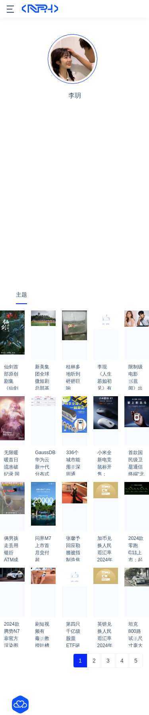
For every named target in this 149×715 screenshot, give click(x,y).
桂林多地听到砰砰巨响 (73, 369)
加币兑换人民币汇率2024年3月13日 (105, 541)
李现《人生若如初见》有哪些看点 (104, 369)
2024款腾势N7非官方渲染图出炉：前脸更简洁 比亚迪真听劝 (11, 626)
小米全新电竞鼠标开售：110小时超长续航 (104, 455)
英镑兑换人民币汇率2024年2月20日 (105, 626)
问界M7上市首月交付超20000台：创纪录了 (43, 541)
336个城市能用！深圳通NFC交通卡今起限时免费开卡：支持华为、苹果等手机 (73, 455)
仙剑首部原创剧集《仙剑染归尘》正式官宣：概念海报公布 (11, 369)
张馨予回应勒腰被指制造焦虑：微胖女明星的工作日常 (73, 541)
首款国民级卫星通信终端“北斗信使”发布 (136, 455)
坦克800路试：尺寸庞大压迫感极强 (135, 626)
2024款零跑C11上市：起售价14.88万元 (136, 541)
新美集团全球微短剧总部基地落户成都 (42, 369)
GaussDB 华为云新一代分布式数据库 (45, 455)
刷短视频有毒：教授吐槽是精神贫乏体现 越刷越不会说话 (42, 626)
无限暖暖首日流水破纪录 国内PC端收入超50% (12, 455)
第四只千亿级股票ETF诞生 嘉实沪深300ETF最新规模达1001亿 (74, 626)
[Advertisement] (74, 204)
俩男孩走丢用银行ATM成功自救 (11, 541)
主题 (21, 294)
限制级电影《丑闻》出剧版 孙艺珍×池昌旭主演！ (136, 369)
